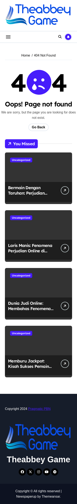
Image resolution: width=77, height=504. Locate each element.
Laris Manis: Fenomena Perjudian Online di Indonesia (30, 251)
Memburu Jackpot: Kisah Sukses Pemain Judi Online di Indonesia (31, 366)
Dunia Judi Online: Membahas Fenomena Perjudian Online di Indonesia (29, 311)
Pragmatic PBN (39, 409)
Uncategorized (21, 160)
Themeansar (51, 496)
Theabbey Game (38, 459)
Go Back (38, 127)
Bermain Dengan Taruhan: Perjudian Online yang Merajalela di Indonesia (30, 195)
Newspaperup (26, 496)
